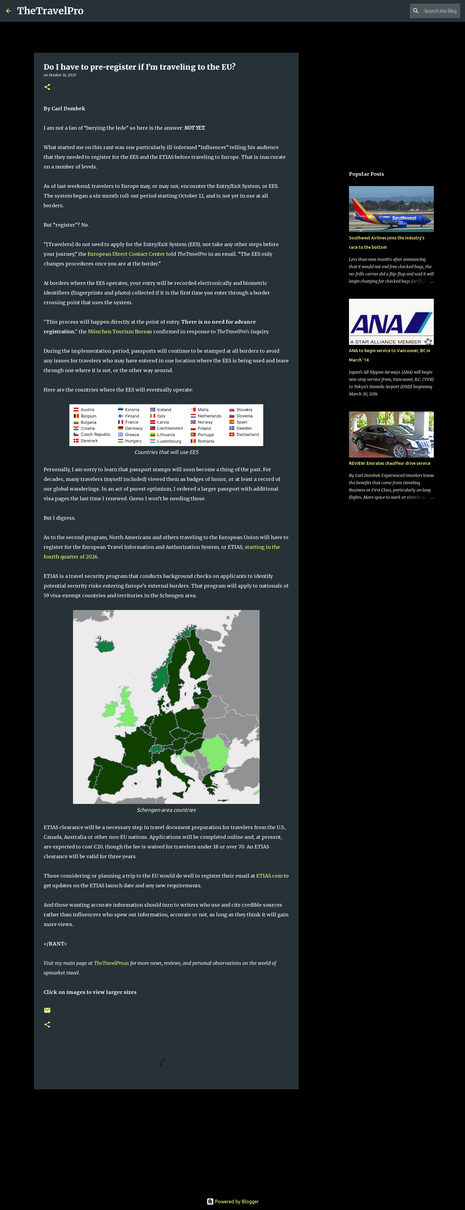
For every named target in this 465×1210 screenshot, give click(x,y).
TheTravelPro (50, 11)
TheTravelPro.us (111, 963)
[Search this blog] (428, 11)
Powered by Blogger (233, 1201)
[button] (47, 87)
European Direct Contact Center (126, 254)
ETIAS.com (269, 876)
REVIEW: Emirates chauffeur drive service (389, 463)
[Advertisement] (166, 1140)
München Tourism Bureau (120, 331)
